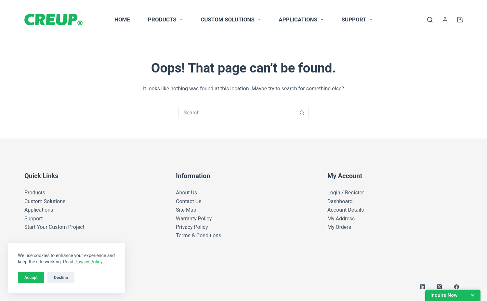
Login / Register (345, 193)
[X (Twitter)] (439, 287)
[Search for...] (237, 112)
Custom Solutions (232, 19)
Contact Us (189, 201)
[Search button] (302, 112)
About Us (186, 193)
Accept (31, 277)
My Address (341, 219)
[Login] (444, 19)
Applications (302, 19)
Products (166, 19)
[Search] (430, 19)
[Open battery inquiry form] (452, 295)
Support (358, 19)
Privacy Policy (88, 261)
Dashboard (339, 201)
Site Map (186, 210)
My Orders (339, 227)
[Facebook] (457, 287)
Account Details (345, 210)
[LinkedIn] (422, 287)
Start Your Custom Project (54, 227)
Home (122, 19)
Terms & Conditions (198, 235)
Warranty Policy (194, 219)
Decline (61, 277)
